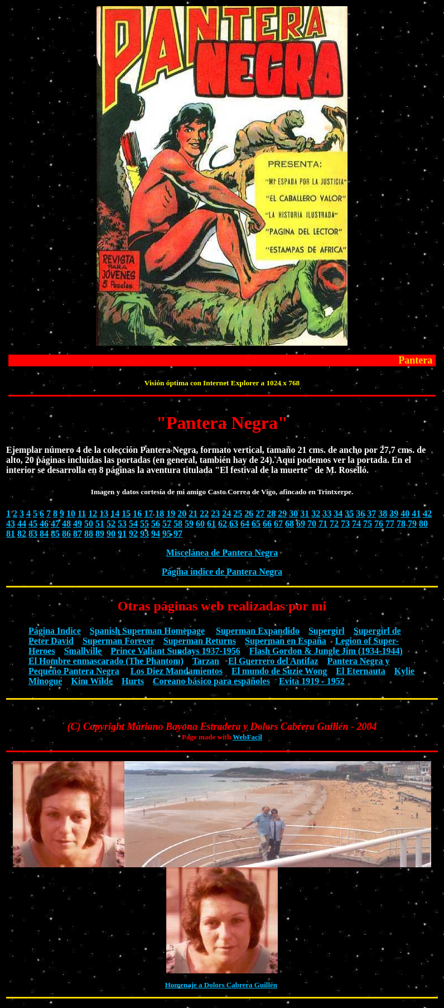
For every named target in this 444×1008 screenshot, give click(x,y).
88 (88, 533)
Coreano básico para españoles (211, 681)
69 (300, 523)
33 (326, 513)
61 (211, 523)
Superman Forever (119, 641)
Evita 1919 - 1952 (312, 681)
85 (55, 533)
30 (293, 513)
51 (99, 523)
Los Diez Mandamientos (177, 671)
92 (133, 533)
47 (55, 523)
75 (367, 523)
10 (70, 513)
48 (66, 523)
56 (155, 523)
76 (378, 523)
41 (416, 513)
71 (322, 523)
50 (88, 523)
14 (114, 513)
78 (401, 523)
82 (21, 533)
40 (404, 513)
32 (315, 513)
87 (77, 533)
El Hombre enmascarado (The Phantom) (106, 661)
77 (389, 523)
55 (144, 523)
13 (103, 513)
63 (233, 523)
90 (111, 533)
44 (21, 523)
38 (382, 513)
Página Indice (54, 631)
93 (144, 533)
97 (177, 533)
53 (122, 523)
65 (256, 523)
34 (338, 513)
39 (393, 513)
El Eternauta (360, 671)
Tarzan (205, 661)
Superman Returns (199, 641)
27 (259, 513)
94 (155, 533)
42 (427, 513)
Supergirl (326, 631)
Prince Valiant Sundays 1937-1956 (175, 651)
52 (111, 523)
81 (10, 533)
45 (32, 523)
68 (289, 523)
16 (137, 513)
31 (304, 513)
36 (360, 513)
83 (32, 533)
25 (237, 513)
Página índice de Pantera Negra (222, 571)
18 (159, 513)
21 (193, 513)
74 (356, 523)
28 (271, 513)
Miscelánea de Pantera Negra (222, 552)
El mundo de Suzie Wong (279, 671)
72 (334, 523)
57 (166, 523)
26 (248, 513)
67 (278, 523)
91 (122, 533)
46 (44, 523)
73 (345, 523)
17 (148, 513)
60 (200, 523)
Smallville (83, 651)
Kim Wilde (92, 681)
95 (166, 533)
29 (282, 513)
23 (215, 513)
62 (222, 523)
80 (423, 523)
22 (204, 513)
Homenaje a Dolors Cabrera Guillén (221, 985)
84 (44, 533)
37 (371, 513)
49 (77, 523)
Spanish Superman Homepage (147, 631)
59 (189, 523)
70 (311, 523)
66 (267, 523)
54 (133, 523)
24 (226, 513)
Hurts (133, 681)
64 (244, 523)
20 (181, 513)
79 (412, 523)
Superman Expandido (258, 631)
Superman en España (285, 641)
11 (82, 513)
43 (10, 523)
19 (170, 513)
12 (92, 513)
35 (349, 513)
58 (177, 523)
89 (99, 533)
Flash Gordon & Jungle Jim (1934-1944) (326, 651)
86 (66, 533)
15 (126, 513)
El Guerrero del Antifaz (273, 661)
